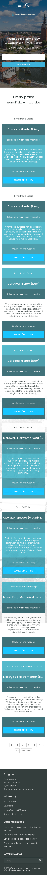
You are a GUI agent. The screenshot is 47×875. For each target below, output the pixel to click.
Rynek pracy (10, 785)
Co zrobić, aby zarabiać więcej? (19, 834)
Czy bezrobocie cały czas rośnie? (20, 838)
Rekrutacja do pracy (14, 814)
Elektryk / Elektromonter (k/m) (24, 677)
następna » (26, 750)
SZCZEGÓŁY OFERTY (23, 180)
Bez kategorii (10, 801)
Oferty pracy (10, 779)
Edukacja (8, 805)
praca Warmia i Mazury (15, 810)
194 (17, 750)
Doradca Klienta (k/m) (23, 129)
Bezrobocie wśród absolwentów (19, 789)
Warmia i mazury (12, 782)
